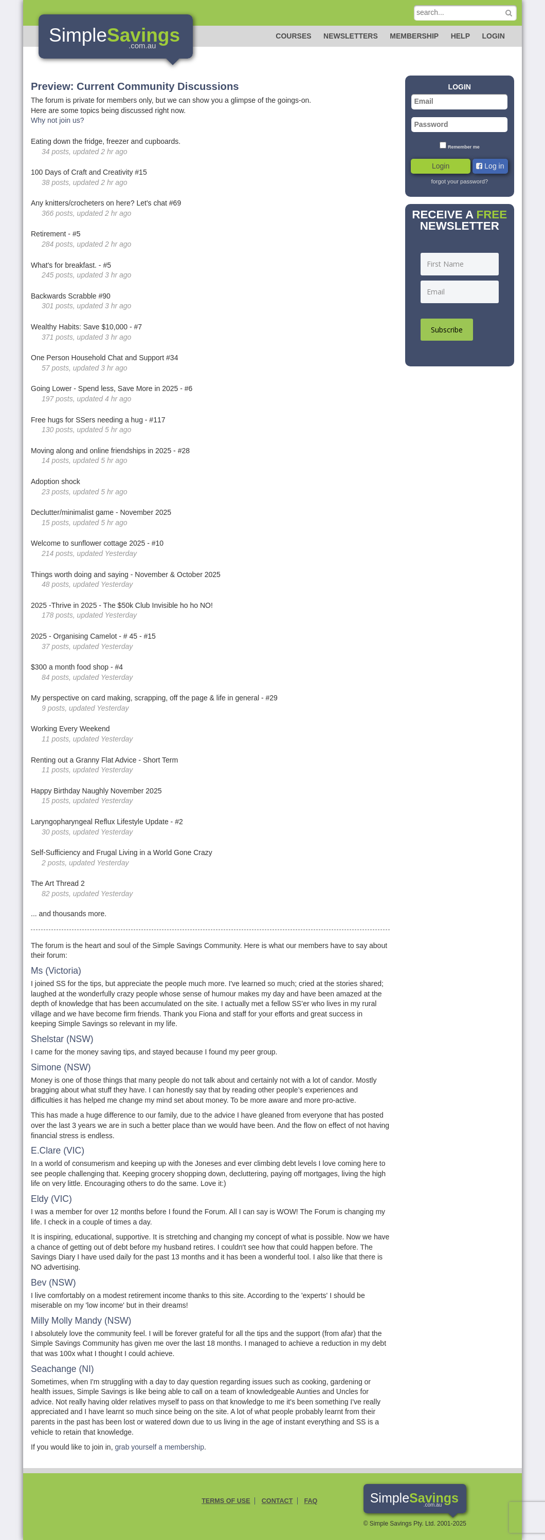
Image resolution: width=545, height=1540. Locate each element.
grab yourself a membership (159, 1447)
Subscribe (447, 330)
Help (460, 36)
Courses (293, 36)
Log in (490, 166)
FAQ (311, 1501)
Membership (414, 36)
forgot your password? (459, 181)
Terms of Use (226, 1501)
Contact (277, 1501)
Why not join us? (57, 120)
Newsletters (350, 36)
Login (493, 36)
